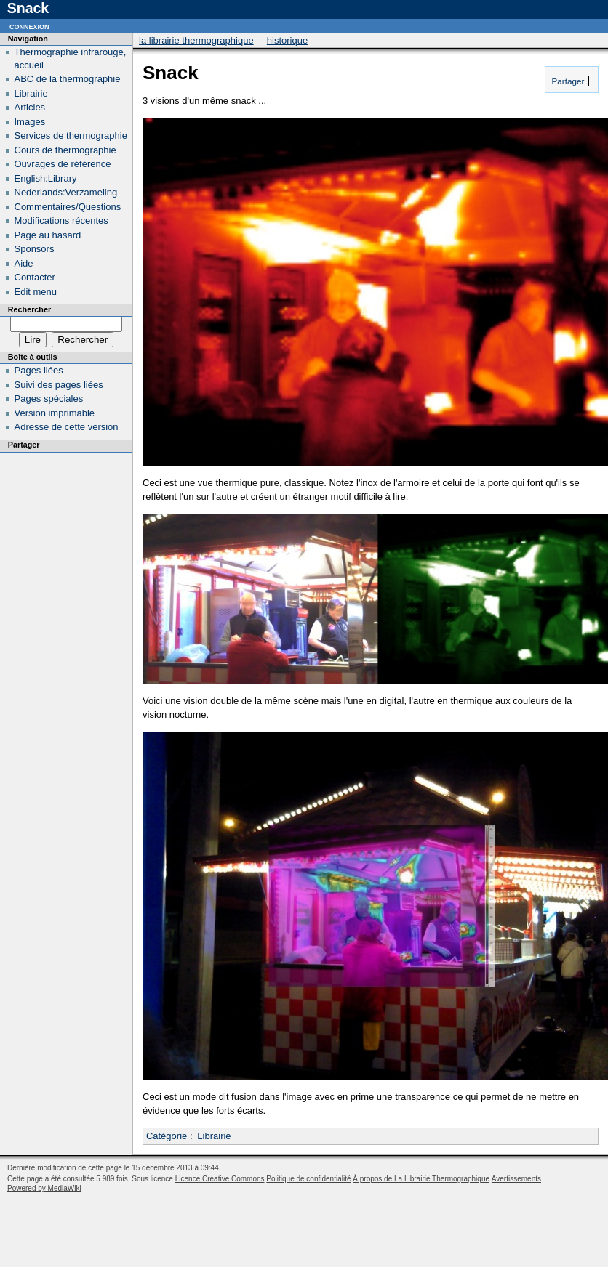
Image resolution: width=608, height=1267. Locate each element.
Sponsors (35, 248)
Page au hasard (48, 235)
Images (30, 121)
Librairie (214, 1135)
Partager (566, 81)
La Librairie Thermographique (196, 40)
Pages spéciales (49, 398)
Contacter (35, 277)
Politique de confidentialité (308, 1179)
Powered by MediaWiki (44, 1188)
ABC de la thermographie (68, 78)
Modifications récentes (61, 220)
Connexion (29, 25)
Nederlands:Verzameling (66, 192)
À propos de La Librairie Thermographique (421, 1179)
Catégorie (166, 1135)
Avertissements (516, 1179)
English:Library (46, 178)
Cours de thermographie (65, 150)
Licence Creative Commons (220, 1179)
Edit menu (36, 291)
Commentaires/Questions (68, 206)
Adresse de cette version (67, 426)
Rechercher (29, 309)
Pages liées (39, 370)
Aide (24, 263)
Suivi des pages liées (59, 384)
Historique (287, 40)
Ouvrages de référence (63, 163)
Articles (30, 107)
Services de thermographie (71, 135)
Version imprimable (55, 413)
